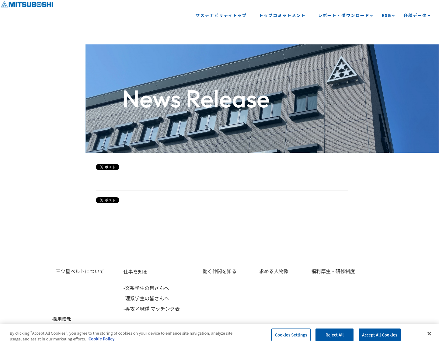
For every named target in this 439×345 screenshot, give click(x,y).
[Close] (429, 333)
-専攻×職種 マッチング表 (148, 308)
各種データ (415, 15)
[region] (219, 334)
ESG (386, 15)
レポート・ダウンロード (343, 15)
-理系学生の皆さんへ (142, 298)
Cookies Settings (291, 335)
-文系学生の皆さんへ (142, 287)
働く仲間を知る (213, 271)
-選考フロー (373, 298)
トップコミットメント (282, 15)
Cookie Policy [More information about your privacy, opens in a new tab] (102, 339)
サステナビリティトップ (221, 15)
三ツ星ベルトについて (76, 271)
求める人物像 (263, 271)
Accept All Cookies (379, 335)
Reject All (335, 335)
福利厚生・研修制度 (319, 271)
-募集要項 (371, 287)
